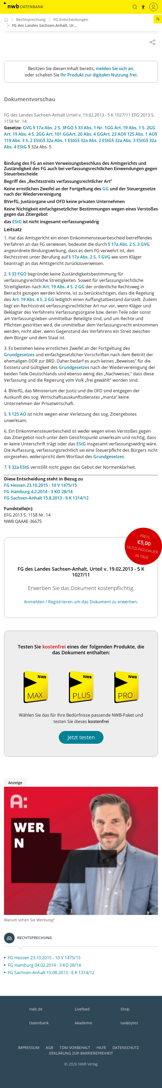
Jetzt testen (81, 737)
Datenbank (39, 1022)
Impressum (28, 1047)
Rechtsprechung (30, 19)
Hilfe (101, 1047)
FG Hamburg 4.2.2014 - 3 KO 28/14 (38, 492)
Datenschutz (126, 1047)
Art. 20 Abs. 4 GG (86, 134)
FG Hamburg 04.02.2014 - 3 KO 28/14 (44, 965)
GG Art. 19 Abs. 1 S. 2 (128, 128)
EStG (17, 222)
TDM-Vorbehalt (75, 1047)
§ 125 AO (17, 414)
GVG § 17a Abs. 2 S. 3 (44, 128)
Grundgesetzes (19, 355)
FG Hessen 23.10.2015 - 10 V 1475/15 (40, 485)
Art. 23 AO (113, 134)
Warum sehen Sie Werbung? (29, 920)
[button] (134, 7)
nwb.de (36, 1009)
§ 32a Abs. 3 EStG (129, 141)
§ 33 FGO (18, 274)
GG (105, 189)
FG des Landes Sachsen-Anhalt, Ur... (44, 25)
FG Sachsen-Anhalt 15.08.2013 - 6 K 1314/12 (51, 973)
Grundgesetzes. (109, 457)
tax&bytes (129, 1022)
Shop (125, 1009)
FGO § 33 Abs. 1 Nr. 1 (86, 128)
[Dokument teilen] (152, 42)
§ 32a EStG (19, 467)
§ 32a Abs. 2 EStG (94, 141)
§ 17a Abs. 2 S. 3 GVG (129, 244)
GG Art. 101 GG (54, 134)
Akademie (83, 1022)
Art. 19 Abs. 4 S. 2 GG (64, 287)
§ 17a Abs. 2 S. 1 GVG (89, 257)
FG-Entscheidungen (70, 19)
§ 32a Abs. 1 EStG (60, 141)
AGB (49, 1047)
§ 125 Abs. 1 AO (139, 134)
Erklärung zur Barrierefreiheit (81, 1053)
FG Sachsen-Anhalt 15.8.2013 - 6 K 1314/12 (46, 498)
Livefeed (82, 1009)
